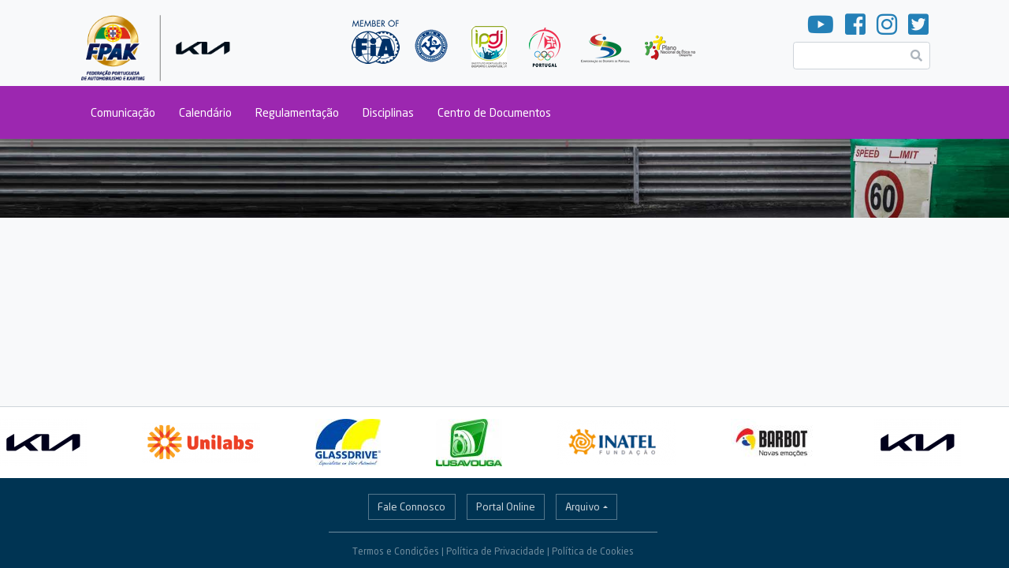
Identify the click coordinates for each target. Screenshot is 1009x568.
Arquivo (582, 506)
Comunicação (123, 112)
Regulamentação (297, 112)
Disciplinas (388, 112)
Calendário (205, 112)
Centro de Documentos (494, 112)
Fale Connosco (411, 506)
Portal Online (505, 506)
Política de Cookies (593, 551)
